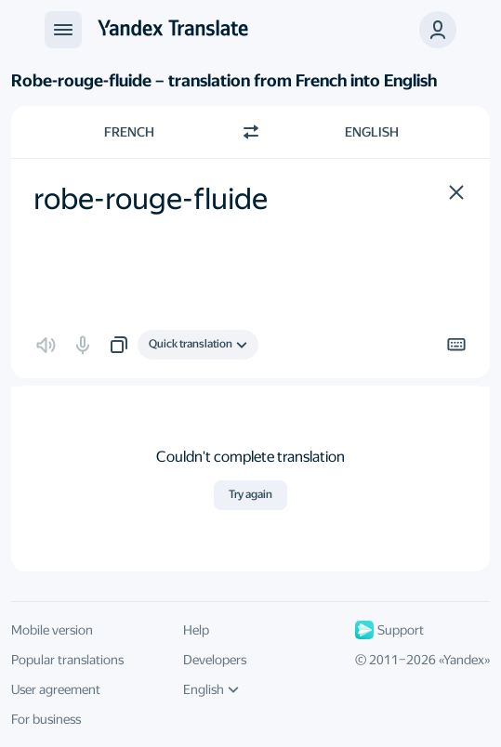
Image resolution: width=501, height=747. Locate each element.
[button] (437, 29)
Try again (250, 494)
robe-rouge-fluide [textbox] (150, 198)
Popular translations (67, 659)
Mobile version (52, 629)
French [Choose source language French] (129, 131)
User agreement (55, 689)
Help (196, 629)
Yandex (463, 659)
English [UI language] (211, 689)
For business (46, 719)
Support (389, 630)
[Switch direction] (251, 132)
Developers (214, 659)
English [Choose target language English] (372, 131)
